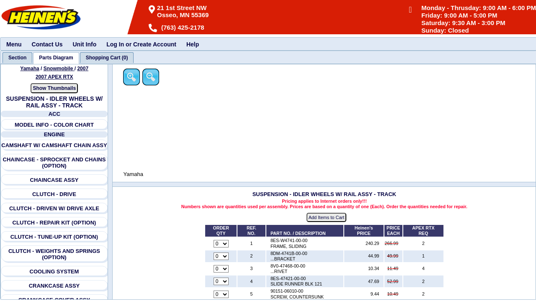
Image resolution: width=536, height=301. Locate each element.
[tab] (17, 57)
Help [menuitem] (192, 44)
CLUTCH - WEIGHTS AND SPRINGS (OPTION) (54, 254)
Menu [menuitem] (14, 44)
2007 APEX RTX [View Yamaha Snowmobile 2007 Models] (54, 77)
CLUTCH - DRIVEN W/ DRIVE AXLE (54, 208)
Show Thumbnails (54, 88)
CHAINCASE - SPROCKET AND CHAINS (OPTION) (54, 162)
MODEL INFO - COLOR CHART (54, 125)
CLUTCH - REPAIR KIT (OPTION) (54, 222)
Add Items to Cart (327, 217)
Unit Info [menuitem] (84, 44)
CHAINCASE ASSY (54, 180)
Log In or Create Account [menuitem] (141, 44)
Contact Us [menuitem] (47, 44)
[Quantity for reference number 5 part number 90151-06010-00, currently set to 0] (221, 294)
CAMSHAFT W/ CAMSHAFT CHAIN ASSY (54, 145)
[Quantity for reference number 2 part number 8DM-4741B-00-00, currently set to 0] (221, 256)
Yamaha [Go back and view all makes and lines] (30, 68)
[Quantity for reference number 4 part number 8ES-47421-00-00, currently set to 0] (221, 282)
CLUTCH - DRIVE (54, 194)
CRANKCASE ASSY (54, 286)
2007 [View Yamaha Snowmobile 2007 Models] (83, 68)
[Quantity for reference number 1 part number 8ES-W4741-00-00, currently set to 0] (221, 243)
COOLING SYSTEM (54, 271)
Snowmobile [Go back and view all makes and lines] (59, 68)
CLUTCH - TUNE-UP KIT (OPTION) (54, 237)
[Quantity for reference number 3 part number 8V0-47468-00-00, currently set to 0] (221, 269)
